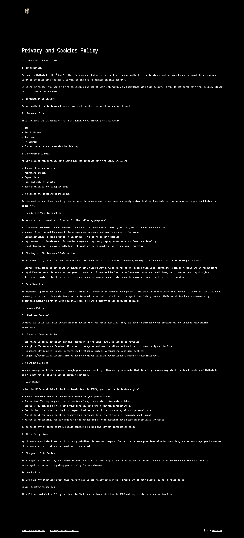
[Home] (27, 10)
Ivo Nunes (217, 530)
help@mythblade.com (43, 486)
